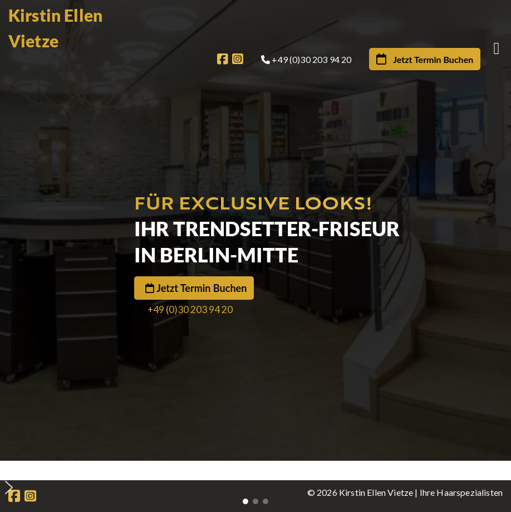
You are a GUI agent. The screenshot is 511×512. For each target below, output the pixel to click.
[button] (259, 470)
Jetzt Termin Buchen (201, 288)
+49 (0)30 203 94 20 (190, 309)
